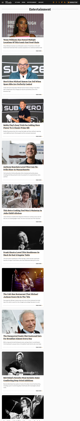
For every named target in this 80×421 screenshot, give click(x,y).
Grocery (40, 2)
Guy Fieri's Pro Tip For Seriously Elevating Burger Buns (13, 362)
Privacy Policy (46, 395)
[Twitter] (59, 2)
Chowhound (29, 405)
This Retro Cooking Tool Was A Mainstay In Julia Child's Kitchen (39, 73)
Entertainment (31, 2)
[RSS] (65, 2)
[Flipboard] (62, 2)
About (31, 395)
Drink (23, 2)
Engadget (10, 405)
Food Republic (37, 405)
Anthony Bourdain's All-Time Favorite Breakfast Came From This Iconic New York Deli (65, 199)
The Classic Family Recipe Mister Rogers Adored (64, 240)
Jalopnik (17, 405)
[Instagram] (53, 2)
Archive (37, 395)
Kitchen (17, 2)
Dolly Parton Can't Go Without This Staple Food (38, 321)
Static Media (32, 398)
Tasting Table (51, 405)
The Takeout (69, 405)
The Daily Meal (60, 405)
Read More (21, 50)
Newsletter (72, 2)
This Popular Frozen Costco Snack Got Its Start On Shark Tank (38, 362)
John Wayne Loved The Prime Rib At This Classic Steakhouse (65, 154)
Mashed (44, 405)
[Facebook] (56, 2)
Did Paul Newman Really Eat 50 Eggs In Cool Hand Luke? (38, 240)
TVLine (22, 405)
